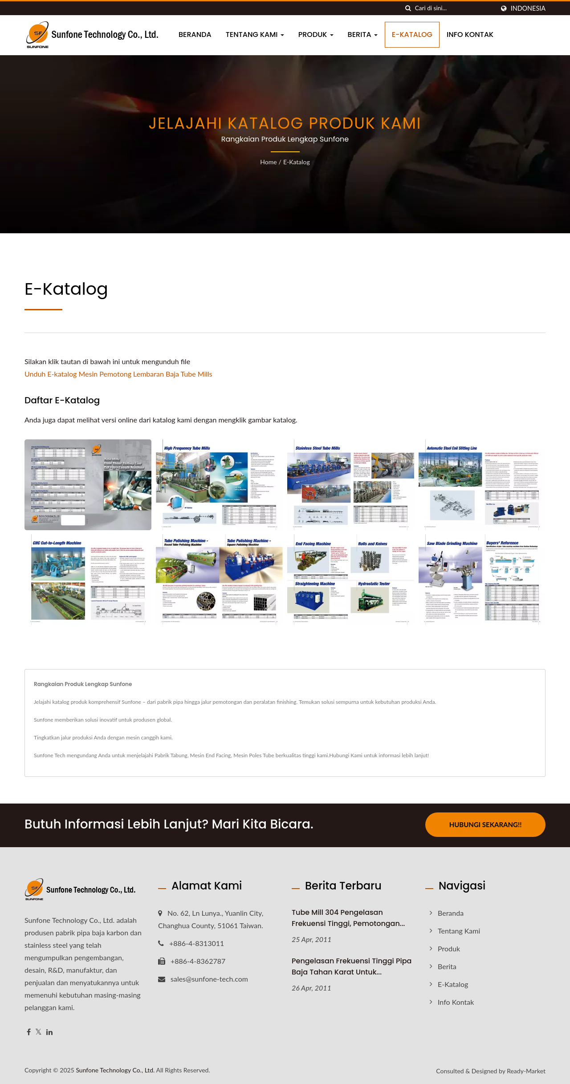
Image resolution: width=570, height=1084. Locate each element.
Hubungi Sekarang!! (485, 824)
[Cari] (408, 8)
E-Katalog (412, 34)
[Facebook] (29, 1031)
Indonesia (528, 8)
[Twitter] (38, 1031)
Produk (316, 34)
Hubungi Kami (345, 755)
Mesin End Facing (210, 755)
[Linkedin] (49, 1031)
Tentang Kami (255, 34)
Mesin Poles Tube (253, 755)
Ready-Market (526, 1070)
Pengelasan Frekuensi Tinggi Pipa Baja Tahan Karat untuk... (351, 965)
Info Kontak (470, 34)
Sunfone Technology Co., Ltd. (115, 1069)
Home (268, 162)
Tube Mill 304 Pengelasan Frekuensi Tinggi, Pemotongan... (348, 916)
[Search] (454, 8)
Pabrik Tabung (171, 755)
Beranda (195, 34)
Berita (363, 34)
